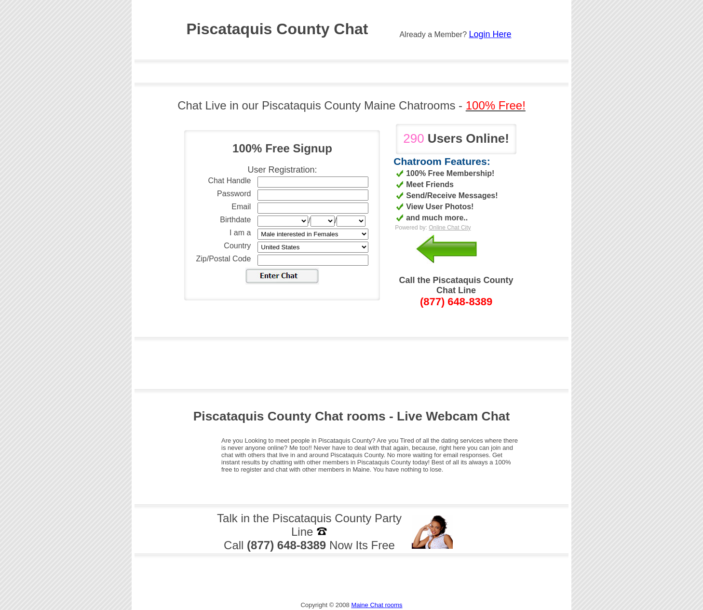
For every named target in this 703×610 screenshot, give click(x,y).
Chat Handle (229, 180)
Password (234, 194)
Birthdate (235, 220)
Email (241, 207)
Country (237, 246)
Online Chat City (450, 227)
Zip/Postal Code (223, 259)
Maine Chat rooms (376, 605)
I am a (240, 233)
